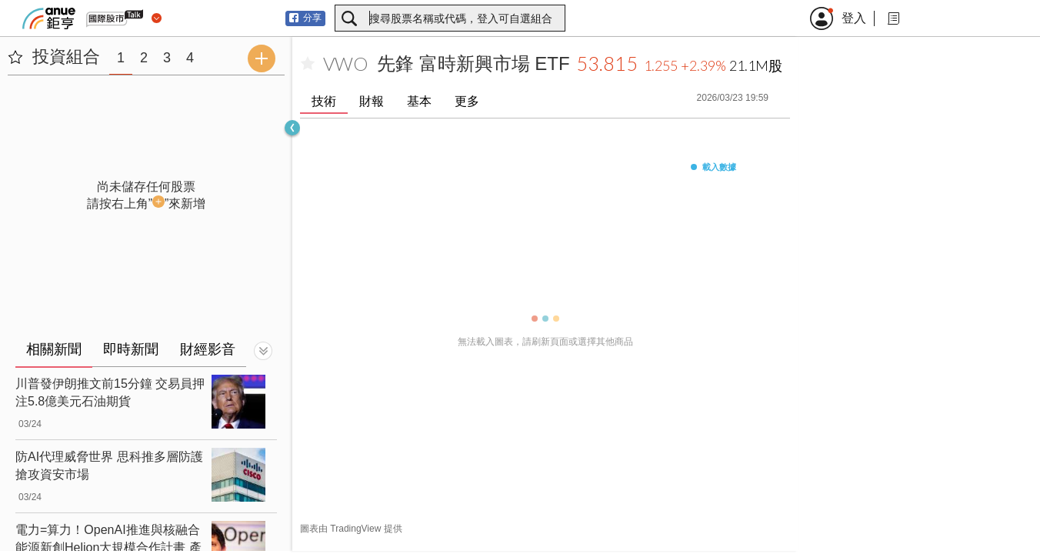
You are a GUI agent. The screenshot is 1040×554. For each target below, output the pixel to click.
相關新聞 (54, 349)
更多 (467, 101)
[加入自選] (307, 64)
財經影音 (207, 349)
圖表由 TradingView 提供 (351, 528)
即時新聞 (130, 349)
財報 (371, 101)
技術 (324, 101)
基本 (419, 101)
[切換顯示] (263, 351)
